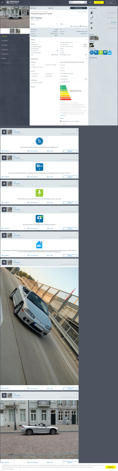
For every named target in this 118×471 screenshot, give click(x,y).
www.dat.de (63, 115)
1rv (57, 24)
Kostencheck (5, 54)
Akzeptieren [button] (110, 467)
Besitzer (4, 58)
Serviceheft (5, 40)
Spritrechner (5, 49)
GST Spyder (17, 132)
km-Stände (4, 45)
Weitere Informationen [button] (8, 468)
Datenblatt (4, 36)
